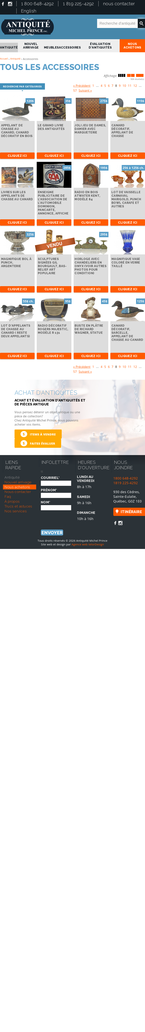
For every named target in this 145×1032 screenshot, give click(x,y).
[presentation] (69, 517)
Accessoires (70, 47)
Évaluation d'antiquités (100, 45)
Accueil (4, 58)
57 (75, 89)
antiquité (9, 47)
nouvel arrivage (31, 45)
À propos (12, 501)
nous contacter (119, 3)
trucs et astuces (18, 506)
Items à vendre (38, 434)
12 (135, 85)
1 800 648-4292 (37, 3)
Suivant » (85, 89)
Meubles (51, 47)
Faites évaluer (38, 443)
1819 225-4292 (125, 482)
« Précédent (82, 85)
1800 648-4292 (125, 478)
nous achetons (132, 45)
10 (124, 85)
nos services (15, 511)
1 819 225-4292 (78, 3)
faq (7, 496)
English (29, 11)
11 (130, 85)
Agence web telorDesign (88, 544)
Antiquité (15, 58)
